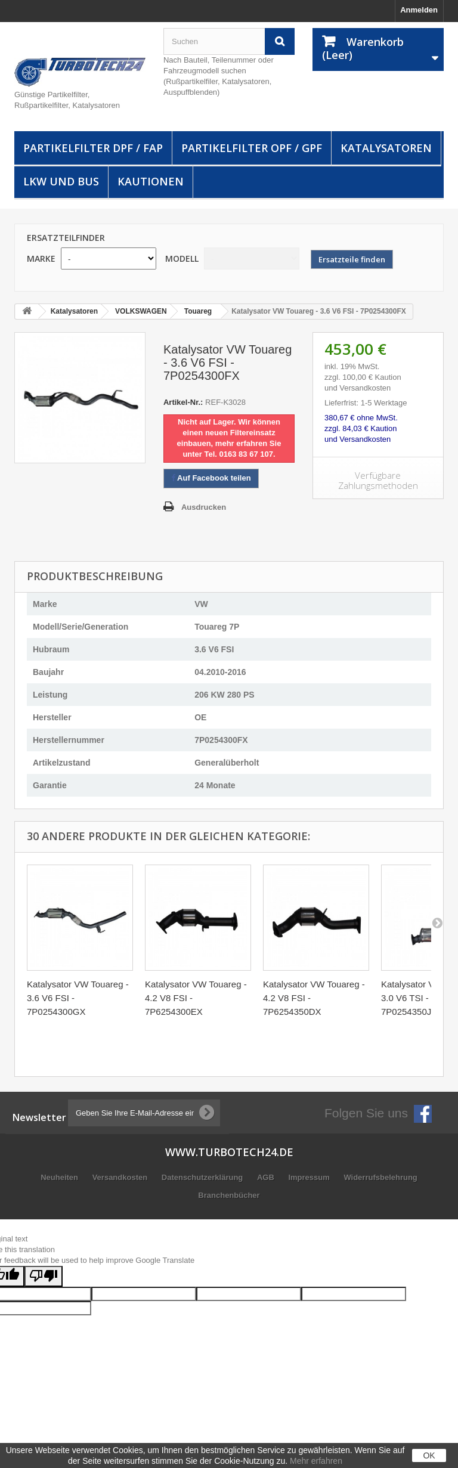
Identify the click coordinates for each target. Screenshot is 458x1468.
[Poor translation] (43, 1276)
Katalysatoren (386, 148)
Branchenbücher (228, 1195)
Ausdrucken (203, 507)
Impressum (310, 1177)
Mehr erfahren (316, 1461)
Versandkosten (121, 1177)
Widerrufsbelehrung (380, 1177)
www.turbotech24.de (229, 1152)
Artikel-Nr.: (183, 402)
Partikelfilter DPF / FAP (93, 148)
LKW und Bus (61, 181)
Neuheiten (60, 1177)
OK (429, 1455)
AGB (267, 1177)
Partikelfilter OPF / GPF (251, 148)
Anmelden (419, 9)
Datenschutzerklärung (203, 1177)
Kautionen (150, 181)
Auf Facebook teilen (211, 477)
